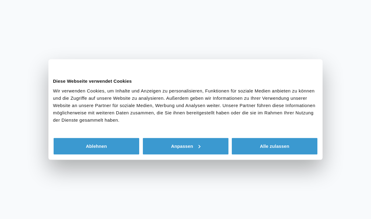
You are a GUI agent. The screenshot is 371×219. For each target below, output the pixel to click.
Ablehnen (96, 145)
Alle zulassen (274, 145)
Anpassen (186, 145)
